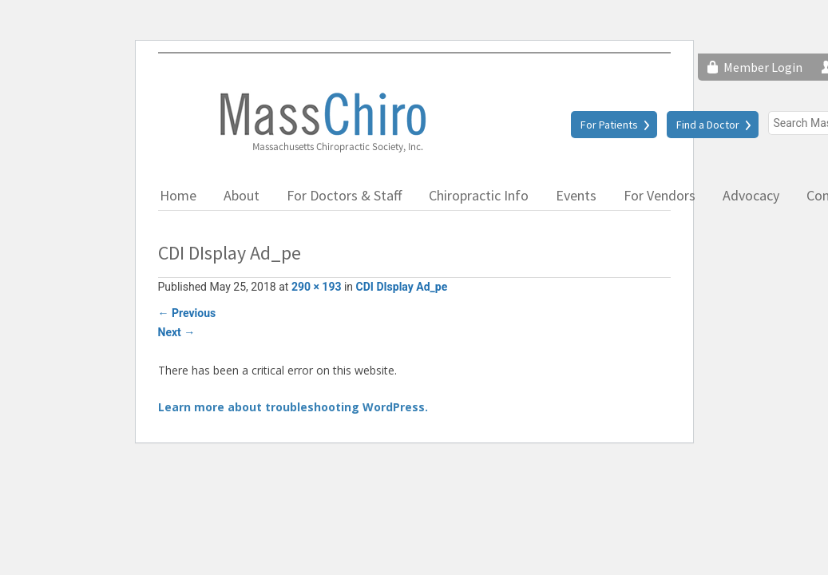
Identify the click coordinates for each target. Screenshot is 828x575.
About (241, 195)
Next (177, 332)
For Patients (609, 124)
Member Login (762, 67)
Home (178, 195)
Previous (187, 313)
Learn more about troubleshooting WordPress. (293, 406)
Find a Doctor (707, 124)
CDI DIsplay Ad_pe (402, 286)
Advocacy (751, 195)
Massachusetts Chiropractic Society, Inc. (322, 121)
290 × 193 (316, 286)
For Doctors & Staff (344, 195)
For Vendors (659, 195)
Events (576, 195)
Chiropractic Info (479, 195)
